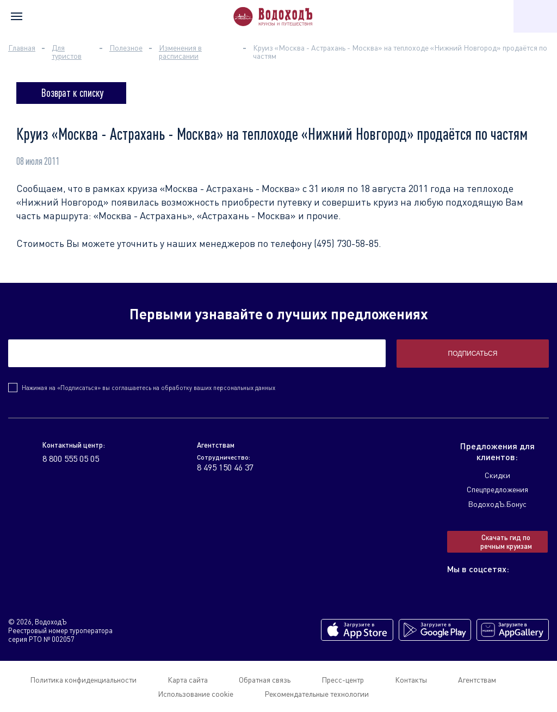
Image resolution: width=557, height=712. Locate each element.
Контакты (411, 679)
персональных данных (244, 387)
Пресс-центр (342, 679)
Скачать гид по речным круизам (506, 541)
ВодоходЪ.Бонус (497, 504)
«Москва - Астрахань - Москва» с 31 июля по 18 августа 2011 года (305, 188)
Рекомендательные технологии (316, 693)
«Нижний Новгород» (62, 202)
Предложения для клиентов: (497, 451)
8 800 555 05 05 (70, 458)
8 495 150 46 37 (225, 467)
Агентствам (477, 679)
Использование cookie (195, 693)
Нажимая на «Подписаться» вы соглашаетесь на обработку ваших (148, 387)
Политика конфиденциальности (83, 679)
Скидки (497, 475)
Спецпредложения (497, 489)
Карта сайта (188, 679)
